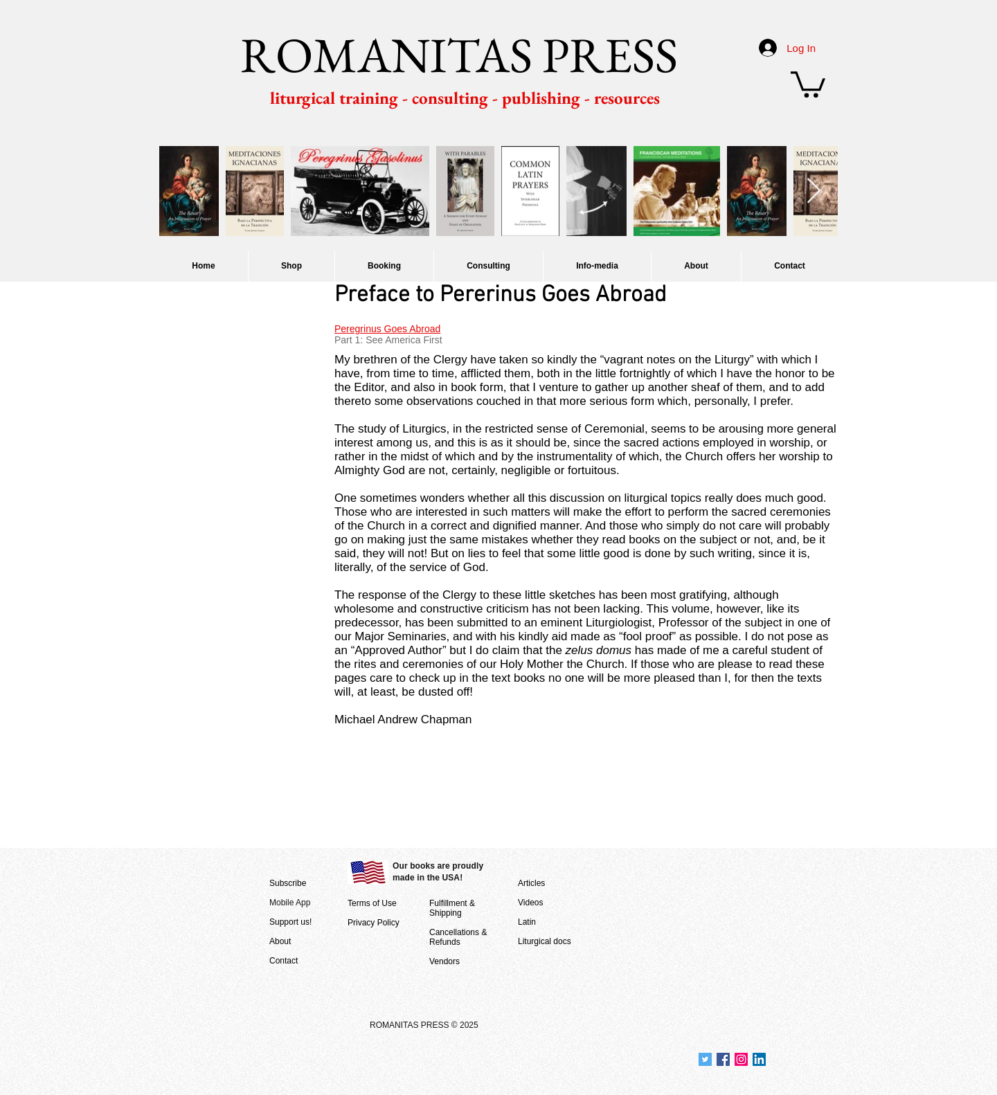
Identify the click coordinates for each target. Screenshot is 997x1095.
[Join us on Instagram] (741, 1059)
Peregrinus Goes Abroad (387, 328)
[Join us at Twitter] (705, 1059)
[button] (808, 83)
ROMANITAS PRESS (459, 55)
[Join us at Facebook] (723, 1059)
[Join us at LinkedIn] (759, 1059)
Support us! (290, 922)
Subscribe (287, 883)
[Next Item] (814, 191)
